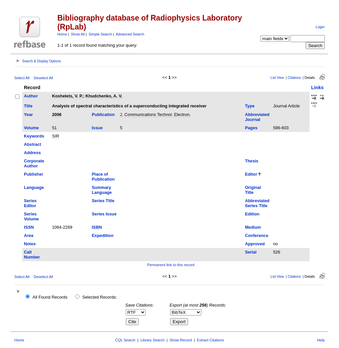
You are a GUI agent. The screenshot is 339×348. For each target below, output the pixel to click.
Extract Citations (210, 340)
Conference (256, 235)
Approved (255, 243)
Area (28, 235)
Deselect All (43, 78)
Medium (253, 227)
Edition (252, 213)
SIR (55, 136)
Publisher (33, 174)
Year (28, 114)
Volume (31, 127)
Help (321, 340)
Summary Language (102, 190)
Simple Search (100, 34)
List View (277, 78)
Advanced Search (130, 34)
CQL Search (125, 340)
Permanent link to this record (170, 265)
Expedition (102, 235)
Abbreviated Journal (257, 117)
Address (32, 152)
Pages (251, 127)
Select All (21, 78)
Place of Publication (103, 177)
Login (319, 27)
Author (31, 95)
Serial (251, 252)
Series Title (103, 200)
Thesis (252, 160)
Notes (30, 243)
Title (28, 105)
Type (250, 105)
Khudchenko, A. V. (103, 95)
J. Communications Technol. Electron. (155, 114)
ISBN (97, 227)
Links (317, 87)
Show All (78, 34)
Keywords (34, 136)
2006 (56, 114)
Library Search (152, 340)
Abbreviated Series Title (257, 203)
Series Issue (104, 213)
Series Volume (31, 216)
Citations (294, 78)
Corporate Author (34, 163)
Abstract (32, 144)
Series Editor (30, 203)
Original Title (253, 190)
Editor (251, 174)
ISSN (29, 227)
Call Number (32, 255)
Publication (103, 114)
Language (34, 187)
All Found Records (49, 297)
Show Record (181, 340)
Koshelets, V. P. (67, 95)
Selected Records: (99, 297)
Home (62, 34)
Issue (97, 127)
